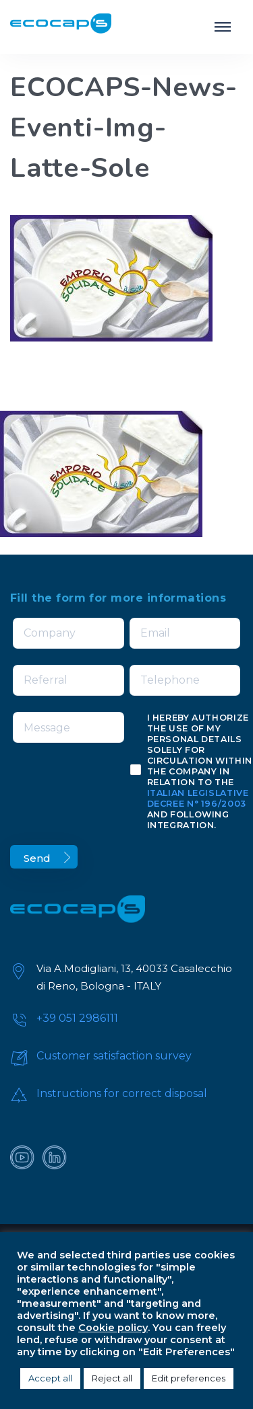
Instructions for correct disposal (121, 1093)
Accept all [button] (50, 1378)
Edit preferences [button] (188, 1378)
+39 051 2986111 (77, 1018)
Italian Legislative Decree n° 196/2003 (198, 798)
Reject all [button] (112, 1378)
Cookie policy (113, 1328)
